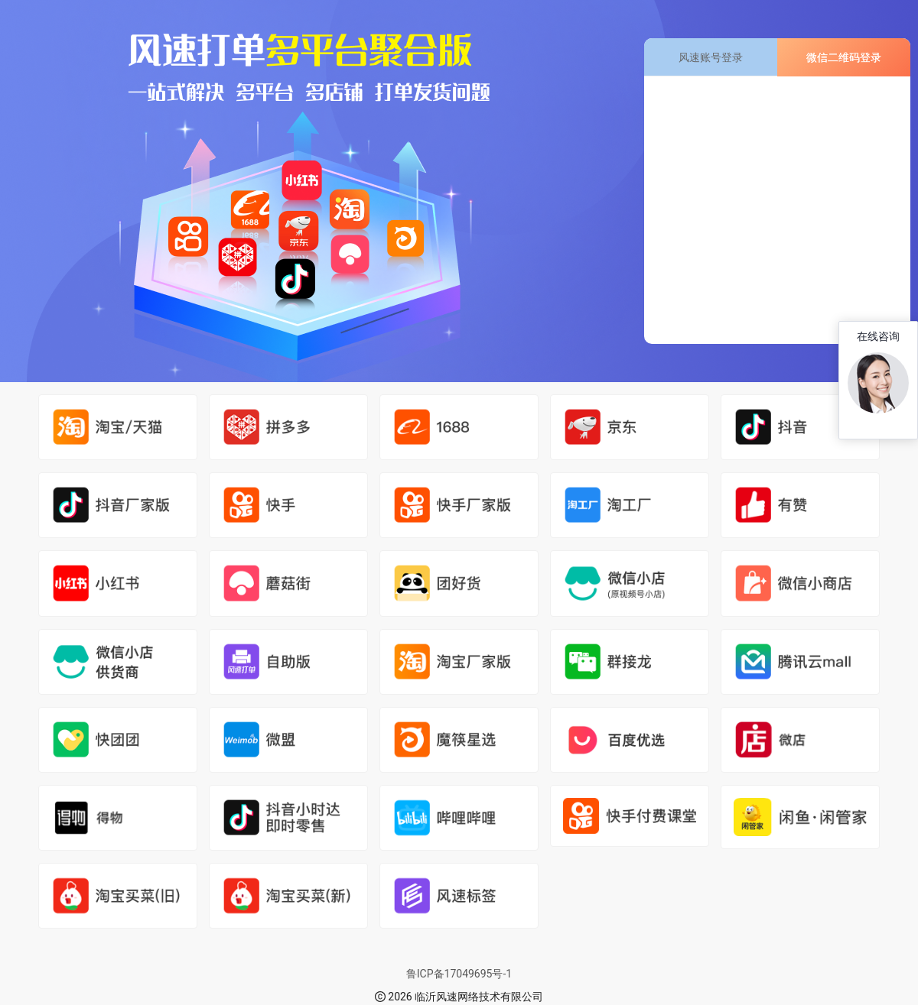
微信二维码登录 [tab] (843, 57)
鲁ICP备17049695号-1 (459, 974)
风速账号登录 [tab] (711, 57)
